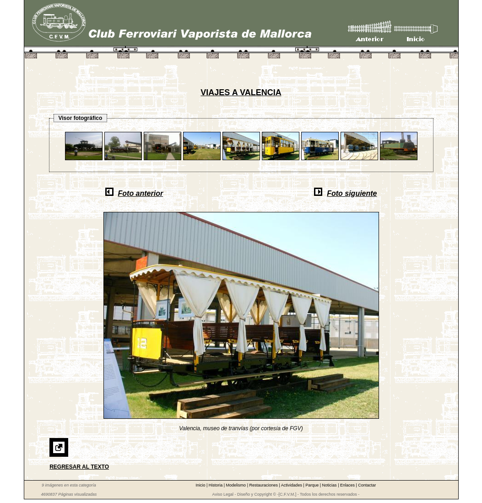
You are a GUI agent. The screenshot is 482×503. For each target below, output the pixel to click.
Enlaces (348, 485)
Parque (312, 485)
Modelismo (236, 485)
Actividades (292, 485)
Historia (216, 485)
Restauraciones (264, 485)
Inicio (200, 485)
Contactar (367, 485)
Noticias (330, 485)
